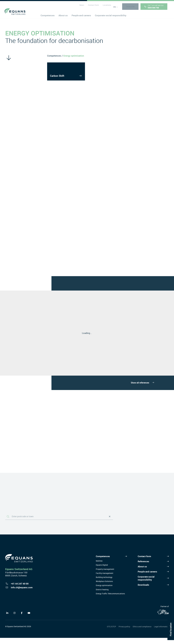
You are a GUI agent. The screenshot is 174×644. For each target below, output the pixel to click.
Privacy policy (124, 633)
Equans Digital (102, 571)
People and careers (147, 577)
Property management (105, 575)
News (81, 6)
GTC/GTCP (111, 633)
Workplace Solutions (104, 587)
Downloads (143, 591)
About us (142, 572)
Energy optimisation (104, 591)
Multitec (99, 567)
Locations (106, 6)
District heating (102, 595)
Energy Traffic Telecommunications (110, 599)
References (143, 567)
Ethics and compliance (142, 633)
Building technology (104, 583)
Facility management (104, 579)
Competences (54, 55)
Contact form (92, 6)
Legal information (161, 633)
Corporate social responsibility (146, 584)
